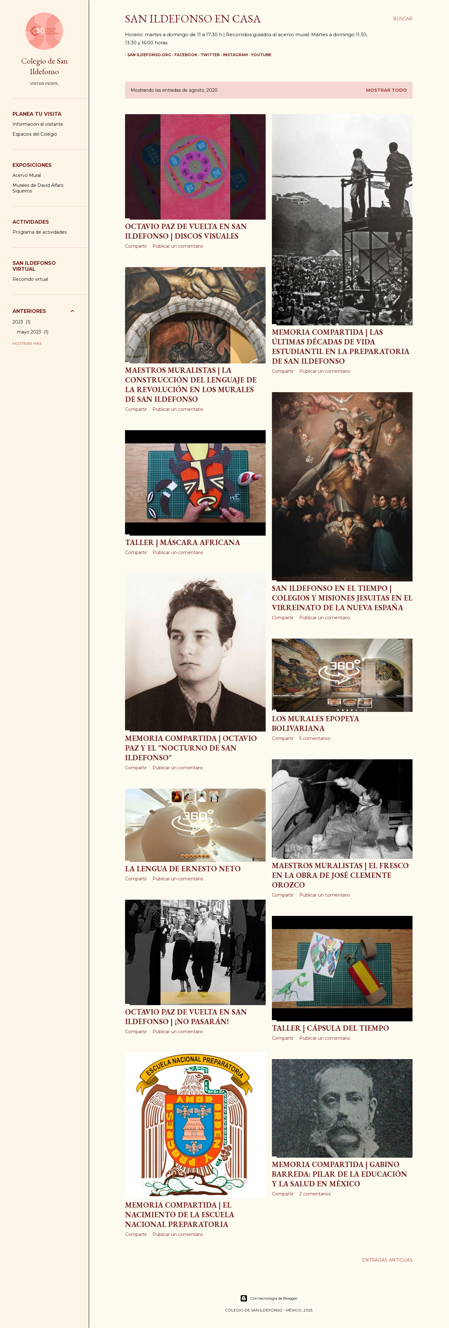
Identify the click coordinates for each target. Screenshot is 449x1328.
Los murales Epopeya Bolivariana (315, 723)
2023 (21, 322)
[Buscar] (403, 18)
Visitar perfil (44, 83)
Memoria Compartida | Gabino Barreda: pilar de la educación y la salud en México (339, 1174)
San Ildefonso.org (147, 54)
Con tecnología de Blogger (268, 1298)
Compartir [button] (136, 246)
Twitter (208, 54)
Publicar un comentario (177, 246)
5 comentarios (314, 738)
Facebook (183, 54)
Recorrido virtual (30, 279)
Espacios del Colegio (34, 134)
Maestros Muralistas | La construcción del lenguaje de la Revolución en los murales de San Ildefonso (191, 384)
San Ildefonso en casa (193, 18)
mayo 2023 (32, 332)
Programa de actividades (39, 232)
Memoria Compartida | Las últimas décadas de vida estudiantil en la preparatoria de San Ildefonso (340, 346)
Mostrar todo (386, 90)
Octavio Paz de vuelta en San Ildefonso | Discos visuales (186, 231)
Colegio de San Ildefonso (44, 66)
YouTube (259, 54)
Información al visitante (37, 124)
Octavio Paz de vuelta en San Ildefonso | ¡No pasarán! (186, 1016)
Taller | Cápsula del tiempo (330, 1028)
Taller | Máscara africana (182, 542)
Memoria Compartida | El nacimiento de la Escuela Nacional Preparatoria (179, 1214)
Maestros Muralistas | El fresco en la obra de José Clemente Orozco (340, 875)
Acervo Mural (26, 175)
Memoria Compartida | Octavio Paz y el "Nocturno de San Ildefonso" (191, 747)
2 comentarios (315, 1194)
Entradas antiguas (387, 1260)
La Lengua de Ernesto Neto (183, 868)
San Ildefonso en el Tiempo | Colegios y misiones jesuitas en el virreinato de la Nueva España (342, 597)
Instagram (233, 54)
